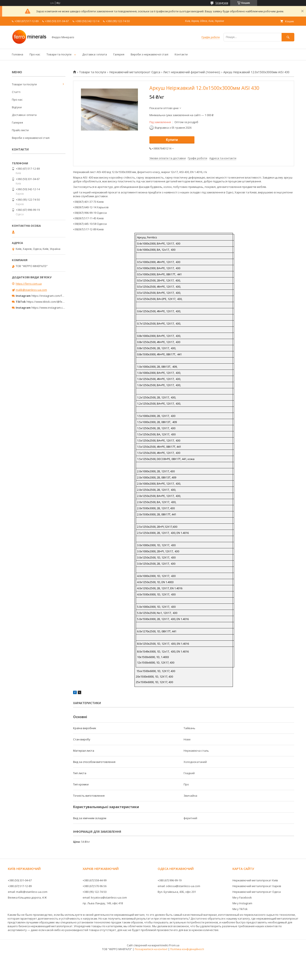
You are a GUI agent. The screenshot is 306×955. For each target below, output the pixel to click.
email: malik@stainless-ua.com (27, 892)
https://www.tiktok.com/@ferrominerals (52, 302)
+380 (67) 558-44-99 (94, 880)
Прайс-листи (20, 130)
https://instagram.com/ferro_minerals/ (56, 296)
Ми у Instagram (242, 903)
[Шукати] (288, 37)
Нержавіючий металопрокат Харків (256, 886)
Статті (16, 92)
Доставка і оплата (94, 54)
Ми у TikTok (240, 909)
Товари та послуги (59, 54)
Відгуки (17, 107)
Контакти (181, 54)
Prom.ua (174, 945)
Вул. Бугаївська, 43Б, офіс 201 (177, 892)
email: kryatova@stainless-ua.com (105, 897)
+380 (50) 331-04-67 (20, 880)
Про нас (35, 54)
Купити (172, 140)
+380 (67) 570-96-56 (94, 886)
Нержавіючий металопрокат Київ (255, 880)
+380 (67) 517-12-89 (20, 886)
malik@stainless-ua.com (31, 289)
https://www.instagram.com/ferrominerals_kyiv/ (62, 307)
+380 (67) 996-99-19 (169, 880)
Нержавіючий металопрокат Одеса (134, 72)
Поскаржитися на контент (151, 949)
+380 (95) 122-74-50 (94, 892)
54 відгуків (221, 3)
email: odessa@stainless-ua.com (179, 886)
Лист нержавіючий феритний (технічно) (191, 72)
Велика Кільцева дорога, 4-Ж (27, 897)
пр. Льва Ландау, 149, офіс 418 (103, 903)
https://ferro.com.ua (29, 283)
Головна (17, 54)
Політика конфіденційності (187, 949)
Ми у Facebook (242, 897)
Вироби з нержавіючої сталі (149, 54)
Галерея (118, 54)
